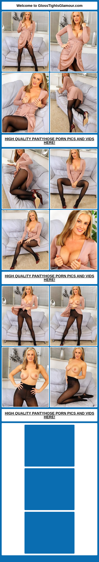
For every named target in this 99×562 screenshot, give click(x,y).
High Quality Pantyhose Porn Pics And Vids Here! (49, 141)
